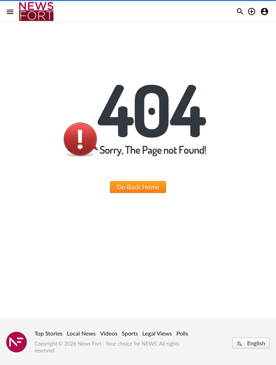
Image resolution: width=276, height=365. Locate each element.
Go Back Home (138, 187)
